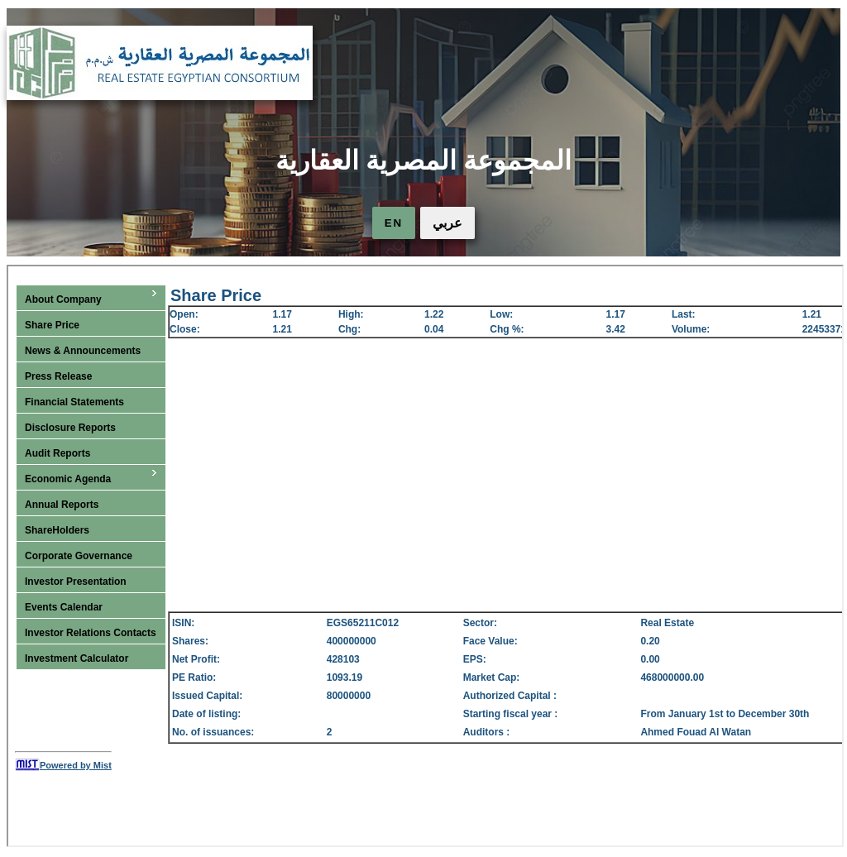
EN (394, 223)
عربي (447, 223)
